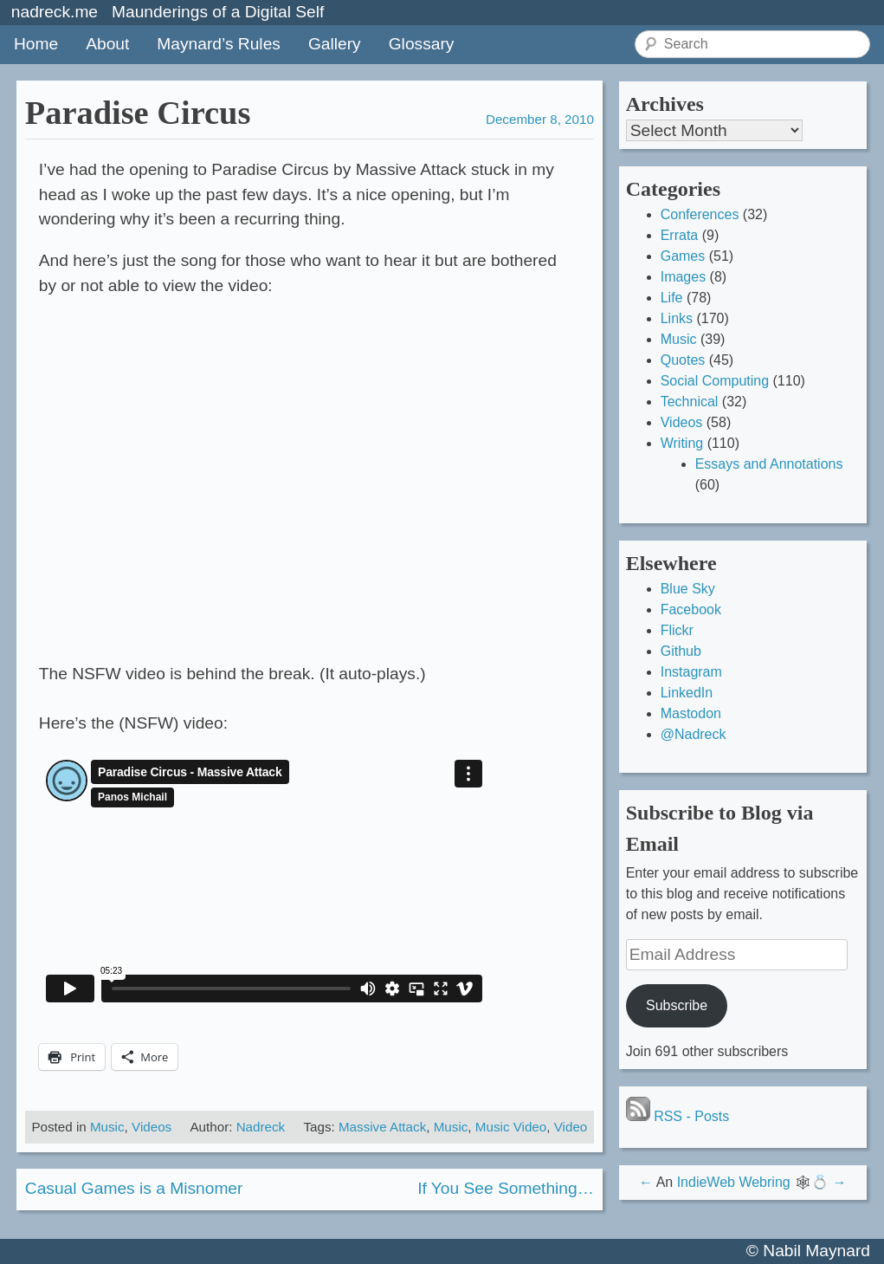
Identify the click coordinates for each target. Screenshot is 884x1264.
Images (683, 276)
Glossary (422, 44)
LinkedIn (687, 692)
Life (672, 297)
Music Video (510, 1126)
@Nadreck (693, 734)
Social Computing (715, 380)
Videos (151, 1126)
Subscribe (676, 1005)
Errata (680, 235)
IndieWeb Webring (733, 1182)
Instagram (691, 671)
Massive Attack (382, 1126)
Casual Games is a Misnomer (134, 1188)
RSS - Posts (678, 1116)
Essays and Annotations (769, 464)
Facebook (691, 609)
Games (683, 256)
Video (571, 1126)
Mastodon (691, 713)
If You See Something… (505, 1188)
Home (36, 44)
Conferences (700, 214)
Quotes (683, 360)
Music (107, 1126)
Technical (690, 401)
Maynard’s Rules (219, 44)
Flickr (677, 630)
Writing (682, 443)
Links (677, 318)
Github (681, 651)
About (107, 44)
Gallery (334, 44)
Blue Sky (688, 588)
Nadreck (261, 1126)
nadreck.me (54, 12)
